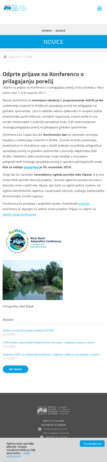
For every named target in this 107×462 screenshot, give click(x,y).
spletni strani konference (19, 214)
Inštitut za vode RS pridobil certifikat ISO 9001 (28, 330)
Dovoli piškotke (92, 443)
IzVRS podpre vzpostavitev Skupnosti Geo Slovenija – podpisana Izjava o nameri (49, 342)
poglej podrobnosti (18, 455)
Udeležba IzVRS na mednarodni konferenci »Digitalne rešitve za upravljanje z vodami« (51, 354)
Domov (47, 30)
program (84, 203)
